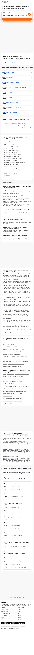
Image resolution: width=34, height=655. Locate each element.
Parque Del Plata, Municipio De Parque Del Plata (12, 381)
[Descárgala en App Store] (13, 623)
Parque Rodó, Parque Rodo (8, 401)
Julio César (5, 364)
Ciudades (19, 617)
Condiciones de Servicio (5, 626)
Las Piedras (27, 386)
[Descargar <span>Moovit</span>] (28, 2)
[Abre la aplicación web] (21, 623)
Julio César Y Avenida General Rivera (10, 366)
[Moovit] (5, 2)
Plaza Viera (27, 349)
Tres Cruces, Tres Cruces (18, 376)
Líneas (19, 609)
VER (26, 123)
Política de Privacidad (15, 626)
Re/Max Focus (17, 354)
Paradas (19, 615)
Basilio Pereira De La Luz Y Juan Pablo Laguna (12, 361)
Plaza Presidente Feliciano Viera (9, 356)
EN (2, 618)
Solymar (4, 374)
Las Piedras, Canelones (7, 396)
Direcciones (20, 619)
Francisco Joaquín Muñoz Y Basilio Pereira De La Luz (13, 349)
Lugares (19, 611)
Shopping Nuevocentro (7, 376)
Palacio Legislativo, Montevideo (9, 378)
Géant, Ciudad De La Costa (16, 393)
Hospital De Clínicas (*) (7, 403)
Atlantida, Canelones (19, 386)
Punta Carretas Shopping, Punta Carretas (11, 383)
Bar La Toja (15, 342)
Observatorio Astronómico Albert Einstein (11, 351)
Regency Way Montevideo (8, 354)
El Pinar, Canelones (18, 401)
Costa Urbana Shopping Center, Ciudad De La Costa (13, 398)
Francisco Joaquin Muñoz (22, 356)
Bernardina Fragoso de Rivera (8, 344)
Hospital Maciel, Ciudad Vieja (8, 386)
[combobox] (17, 13)
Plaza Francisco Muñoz (7, 359)
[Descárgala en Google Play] (5, 623)
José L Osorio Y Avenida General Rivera (10, 346)
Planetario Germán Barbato (18, 359)
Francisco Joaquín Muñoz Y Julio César (16, 364)
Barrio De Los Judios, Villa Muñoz (22, 374)
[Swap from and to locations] (29, 14)
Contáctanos (22, 626)
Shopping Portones (6, 393)
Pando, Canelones (10, 374)
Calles (19, 613)
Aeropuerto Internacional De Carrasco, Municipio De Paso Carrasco (16, 391)
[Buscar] (17, 19)
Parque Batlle (25, 361)
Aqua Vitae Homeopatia (7, 342)
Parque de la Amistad (24, 351)
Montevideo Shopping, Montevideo (9, 388)
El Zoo (19, 366)
